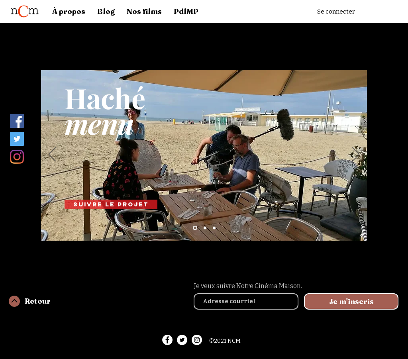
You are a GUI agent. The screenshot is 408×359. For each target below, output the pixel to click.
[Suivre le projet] (111, 204)
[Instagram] (17, 157)
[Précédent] (52, 155)
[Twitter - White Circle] (182, 340)
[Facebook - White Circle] (167, 340)
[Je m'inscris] (351, 301)
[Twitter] (17, 139)
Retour (38, 301)
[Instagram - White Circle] (197, 340)
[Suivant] (355, 155)
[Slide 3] (214, 228)
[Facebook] (17, 121)
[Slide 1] (195, 228)
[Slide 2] (205, 228)
